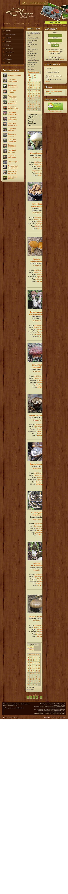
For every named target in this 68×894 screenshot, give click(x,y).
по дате (30, 647)
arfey (16, 705)
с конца (30, 649)
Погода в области (55, 111)
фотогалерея (9, 34)
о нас (6, 62)
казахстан (7, 48)
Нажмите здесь (53, 52)
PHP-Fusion (20, 708)
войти (24, 3)
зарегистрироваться (38, 3)
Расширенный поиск (59, 25)
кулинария (8, 52)
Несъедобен (37, 213)
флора (6, 37)
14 (41, 697)
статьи (6, 55)
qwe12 (47, 81)
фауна (6, 41)
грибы (6, 30)
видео (6, 44)
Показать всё (34, 655)
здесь (62, 59)
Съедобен (36, 158)
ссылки (7, 59)
